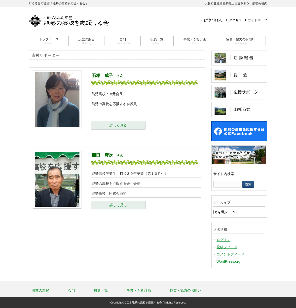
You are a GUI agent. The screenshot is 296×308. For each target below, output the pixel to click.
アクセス (235, 20)
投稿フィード (227, 247)
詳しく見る (118, 125)
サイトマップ (257, 20)
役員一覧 (101, 290)
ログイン (223, 240)
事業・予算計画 (139, 290)
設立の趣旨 (40, 290)
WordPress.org (228, 261)
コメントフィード (230, 254)
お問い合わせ (213, 20)
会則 (71, 290)
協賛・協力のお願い (185, 290)
